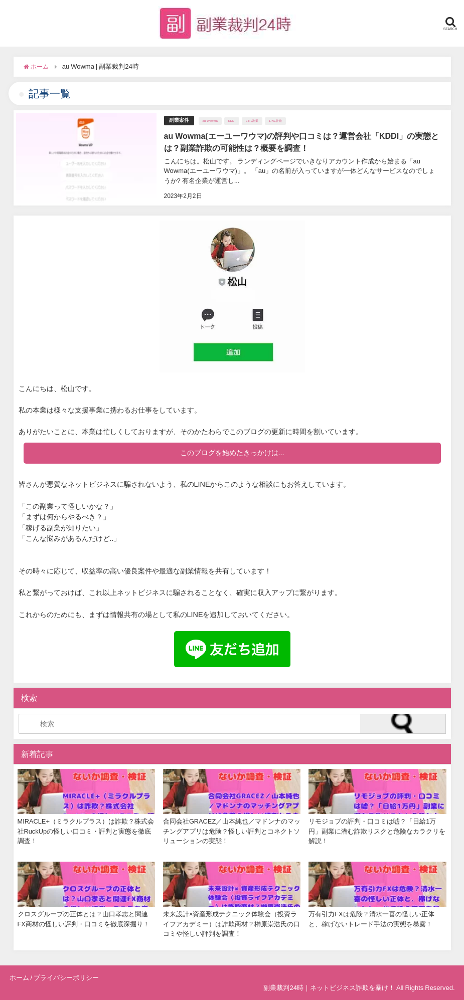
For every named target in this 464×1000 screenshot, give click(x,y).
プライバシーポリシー (66, 977)
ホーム (19, 977)
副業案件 (179, 120)
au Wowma (210, 120)
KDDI (231, 120)
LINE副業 (252, 120)
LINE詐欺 (275, 120)
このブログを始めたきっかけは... (232, 452)
